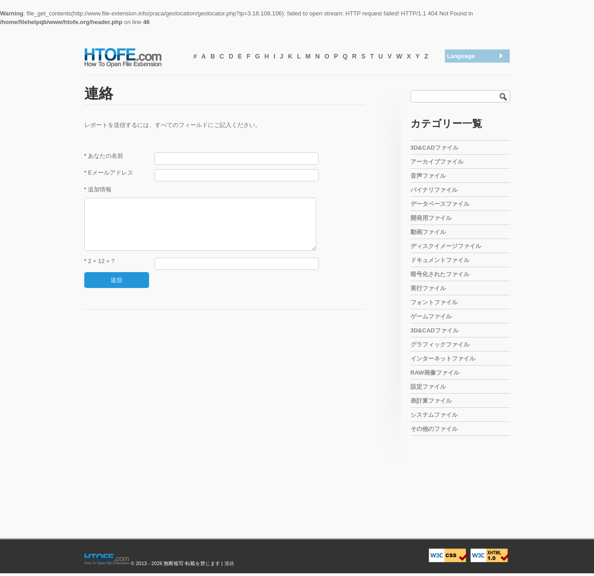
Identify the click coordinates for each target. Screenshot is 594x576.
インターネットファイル (442, 358)
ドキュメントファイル (439, 260)
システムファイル (434, 414)
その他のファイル (434, 428)
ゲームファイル (431, 316)
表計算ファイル (431, 400)
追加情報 (98, 189)
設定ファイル (428, 386)
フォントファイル (434, 302)
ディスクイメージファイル (445, 246)
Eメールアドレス (108, 172)
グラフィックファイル (439, 344)
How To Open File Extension (133, 57)
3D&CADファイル (434, 147)
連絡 (229, 563)
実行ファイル (428, 288)
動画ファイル (428, 232)
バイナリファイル (434, 189)
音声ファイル (428, 175)
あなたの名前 (104, 155)
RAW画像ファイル (434, 372)
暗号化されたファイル (439, 274)
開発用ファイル (431, 218)
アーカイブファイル (437, 161)
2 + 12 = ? (99, 261)
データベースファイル (439, 203)
